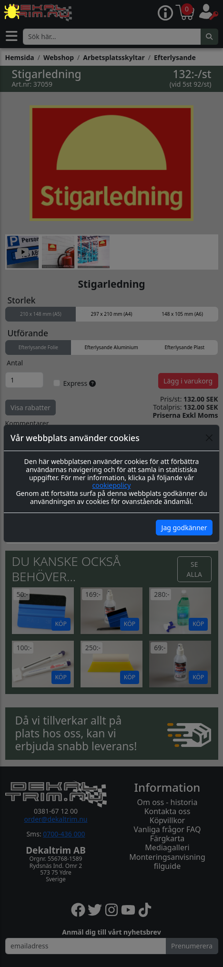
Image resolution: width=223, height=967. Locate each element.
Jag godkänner (184, 527)
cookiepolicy (111, 485)
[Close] (209, 437)
